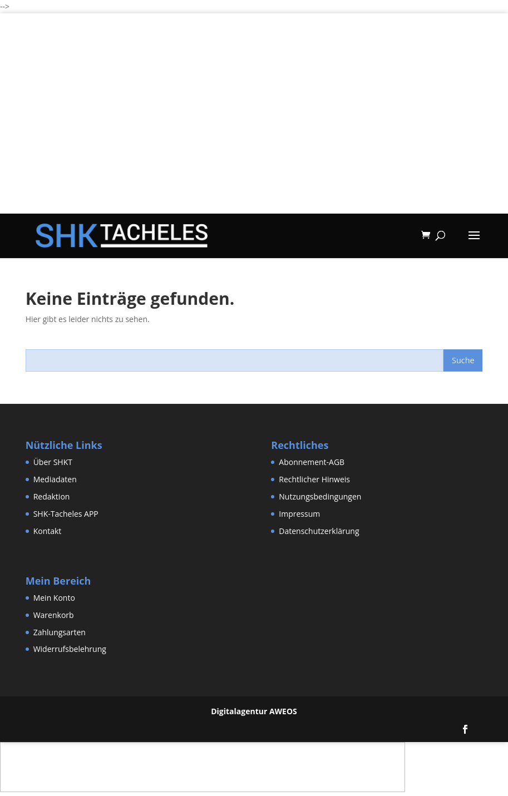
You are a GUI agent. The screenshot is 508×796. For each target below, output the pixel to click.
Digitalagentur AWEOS (254, 711)
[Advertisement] (254, 136)
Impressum (299, 513)
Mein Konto (54, 597)
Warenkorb (53, 615)
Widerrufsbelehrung (69, 649)
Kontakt (47, 531)
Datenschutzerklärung (319, 531)
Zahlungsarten (59, 632)
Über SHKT (52, 462)
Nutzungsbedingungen (320, 496)
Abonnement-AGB (311, 462)
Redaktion (51, 496)
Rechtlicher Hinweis (314, 479)
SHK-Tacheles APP (65, 513)
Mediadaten (55, 479)
